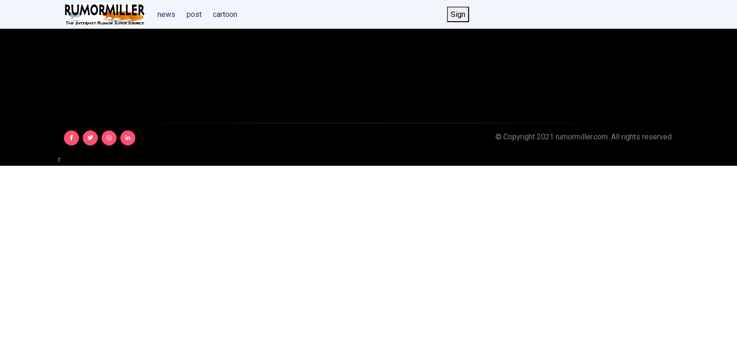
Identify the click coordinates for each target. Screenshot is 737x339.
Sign (458, 14)
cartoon (225, 14)
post (194, 14)
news (166, 14)
